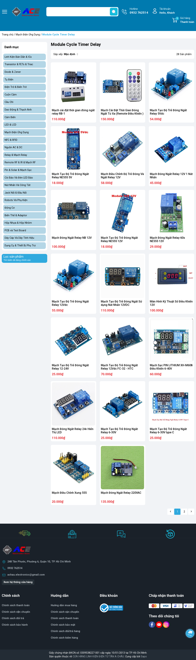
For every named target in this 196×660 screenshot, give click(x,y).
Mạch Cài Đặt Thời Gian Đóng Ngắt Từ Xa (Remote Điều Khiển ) (122, 112)
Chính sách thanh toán (65, 618)
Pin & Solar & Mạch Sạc (18, 170)
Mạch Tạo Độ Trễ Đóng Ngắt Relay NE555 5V (70, 175)
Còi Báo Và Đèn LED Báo (19, 177)
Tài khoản (167, 11)
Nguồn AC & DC (13, 147)
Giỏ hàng (184, 20)
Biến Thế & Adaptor (16, 215)
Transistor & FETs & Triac (19, 64)
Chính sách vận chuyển (65, 611)
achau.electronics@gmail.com (26, 574)
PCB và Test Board (15, 230)
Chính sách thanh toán (16, 605)
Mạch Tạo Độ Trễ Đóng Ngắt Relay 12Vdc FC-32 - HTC (119, 367)
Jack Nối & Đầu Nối (16, 192)
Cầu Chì (9, 102)
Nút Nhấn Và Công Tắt (17, 185)
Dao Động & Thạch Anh (18, 109)
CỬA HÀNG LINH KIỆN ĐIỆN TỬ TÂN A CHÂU (98, 656)
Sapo (144, 656)
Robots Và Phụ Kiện (16, 200)
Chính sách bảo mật (63, 624)
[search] (114, 12)
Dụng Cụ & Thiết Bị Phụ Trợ (20, 245)
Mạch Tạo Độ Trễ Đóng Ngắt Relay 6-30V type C (168, 430)
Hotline (139, 11)
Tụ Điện (9, 79)
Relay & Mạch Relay (16, 155)
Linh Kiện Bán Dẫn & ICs (18, 56)
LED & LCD (10, 124)
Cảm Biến (10, 117)
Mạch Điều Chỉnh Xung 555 (69, 492)
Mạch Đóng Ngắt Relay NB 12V (72, 237)
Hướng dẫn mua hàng (64, 605)
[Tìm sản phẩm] (82, 11)
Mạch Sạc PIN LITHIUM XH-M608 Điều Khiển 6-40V (171, 367)
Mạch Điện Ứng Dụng (28, 34)
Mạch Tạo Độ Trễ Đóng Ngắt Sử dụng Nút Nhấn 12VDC (121, 303)
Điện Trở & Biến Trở (16, 87)
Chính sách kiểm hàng (64, 637)
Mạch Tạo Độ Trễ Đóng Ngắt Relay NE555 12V (119, 239)
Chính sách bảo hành (15, 624)
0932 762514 (14, 568)
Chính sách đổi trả (13, 618)
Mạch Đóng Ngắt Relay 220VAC (121, 492)
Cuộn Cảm (11, 94)
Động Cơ (10, 207)
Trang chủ (7, 34)
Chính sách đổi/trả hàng (65, 631)
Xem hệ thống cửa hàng (18, 582)
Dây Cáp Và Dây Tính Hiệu (19, 237)
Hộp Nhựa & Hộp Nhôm (18, 222)
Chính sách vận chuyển (16, 611)
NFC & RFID (11, 139)
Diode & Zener (13, 71)
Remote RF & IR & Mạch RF (20, 162)
